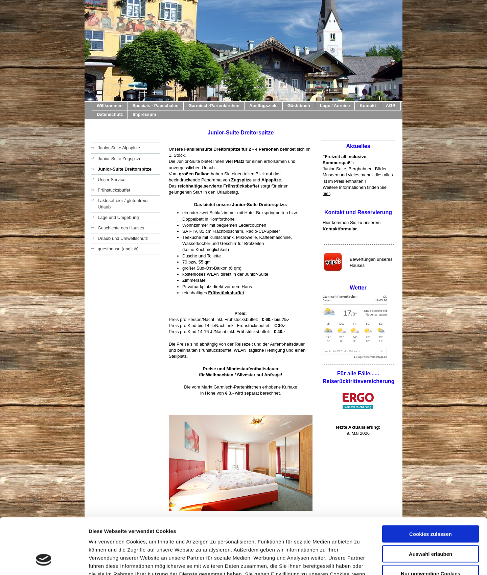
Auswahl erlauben (430, 506)
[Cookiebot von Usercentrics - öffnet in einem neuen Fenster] (43, 562)
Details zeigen (360, 562)
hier (326, 193)
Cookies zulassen (430, 486)
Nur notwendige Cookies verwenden (430, 528)
